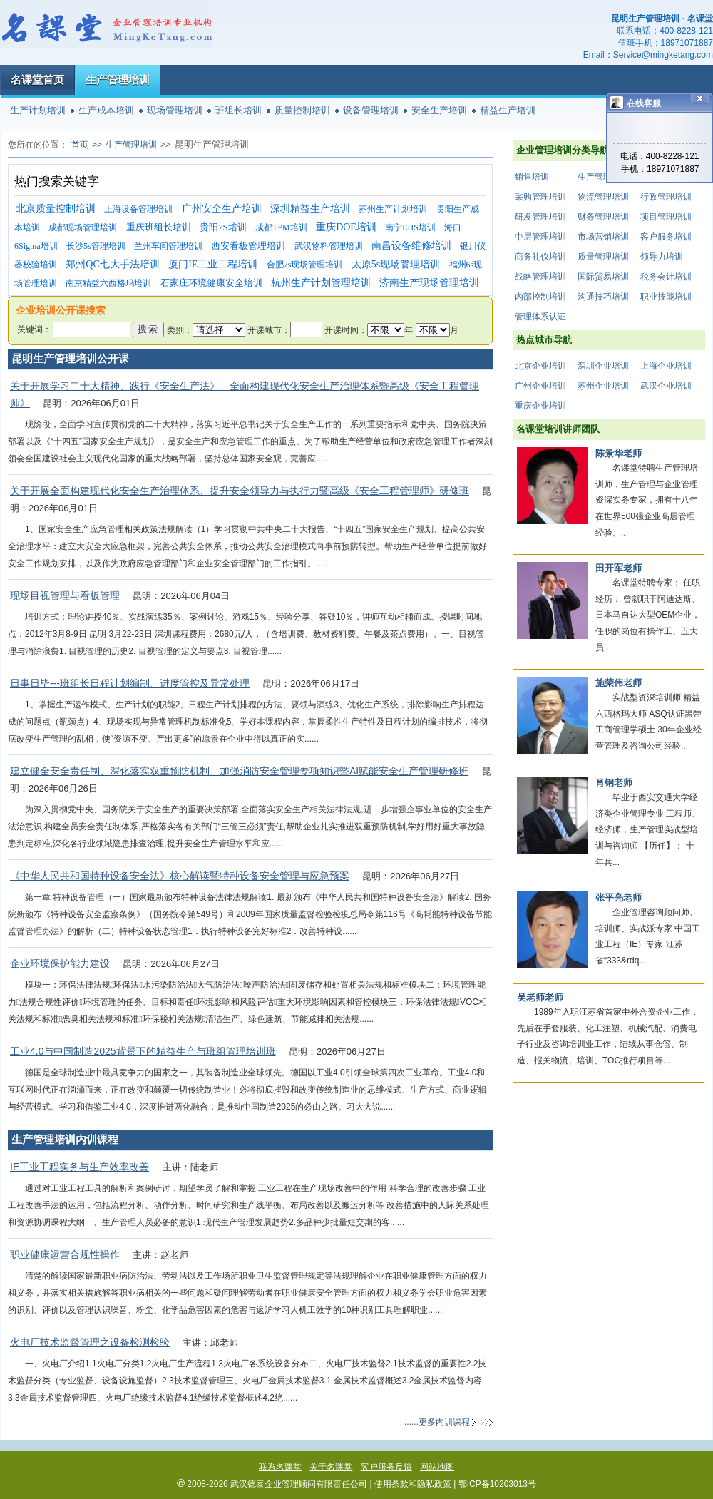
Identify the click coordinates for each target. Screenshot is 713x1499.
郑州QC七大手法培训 (112, 264)
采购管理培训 (540, 197)
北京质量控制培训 (56, 208)
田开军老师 (618, 568)
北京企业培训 (540, 366)
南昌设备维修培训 (411, 245)
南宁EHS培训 (410, 227)
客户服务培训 (666, 237)
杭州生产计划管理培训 (321, 282)
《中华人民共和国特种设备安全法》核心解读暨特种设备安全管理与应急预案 (179, 875)
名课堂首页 (37, 79)
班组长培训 (238, 110)
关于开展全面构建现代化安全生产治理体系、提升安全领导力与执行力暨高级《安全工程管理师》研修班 (239, 490)
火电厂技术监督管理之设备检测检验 (90, 1342)
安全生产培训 (439, 110)
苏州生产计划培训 (393, 209)
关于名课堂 (330, 1467)
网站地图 (437, 1467)
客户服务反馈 (386, 1467)
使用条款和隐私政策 (412, 1484)
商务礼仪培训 (540, 257)
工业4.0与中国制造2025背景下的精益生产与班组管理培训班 (143, 1051)
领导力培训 (661, 257)
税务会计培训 (666, 277)
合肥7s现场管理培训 (305, 265)
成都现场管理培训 (82, 227)
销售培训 (532, 177)
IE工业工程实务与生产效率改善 (79, 1166)
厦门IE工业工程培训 (212, 264)
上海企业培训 (666, 366)
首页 (79, 145)
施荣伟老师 (618, 682)
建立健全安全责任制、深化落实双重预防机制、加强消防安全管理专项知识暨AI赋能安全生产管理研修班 (239, 771)
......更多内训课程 (437, 1422)
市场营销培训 (603, 237)
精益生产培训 (507, 110)
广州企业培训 (540, 386)
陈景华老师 (618, 453)
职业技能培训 (666, 297)
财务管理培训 (603, 217)
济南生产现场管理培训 (429, 282)
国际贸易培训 (603, 277)
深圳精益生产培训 (310, 208)
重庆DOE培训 (346, 227)
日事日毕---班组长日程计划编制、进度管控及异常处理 (130, 683)
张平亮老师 (618, 897)
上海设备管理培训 (138, 209)
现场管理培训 (174, 110)
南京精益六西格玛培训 (108, 283)
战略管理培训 (540, 277)
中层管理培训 (540, 237)
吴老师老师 (540, 997)
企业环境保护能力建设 (60, 963)
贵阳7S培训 (223, 227)
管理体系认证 (540, 317)
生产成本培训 (106, 110)
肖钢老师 (613, 782)
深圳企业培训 (603, 366)
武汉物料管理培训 (328, 246)
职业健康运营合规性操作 (65, 1254)
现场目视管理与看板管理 (65, 595)
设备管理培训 (371, 110)
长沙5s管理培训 (95, 246)
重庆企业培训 (540, 406)
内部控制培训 (540, 297)
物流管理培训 (603, 197)
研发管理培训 (540, 217)
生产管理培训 (118, 79)
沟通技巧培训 (603, 297)
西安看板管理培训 (248, 245)
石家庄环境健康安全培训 (211, 282)
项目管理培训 (666, 217)
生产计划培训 (38, 110)
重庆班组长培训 (158, 227)
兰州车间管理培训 (168, 246)
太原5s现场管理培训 (396, 264)
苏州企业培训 (603, 386)
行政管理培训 (666, 197)
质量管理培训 (603, 257)
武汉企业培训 (666, 386)
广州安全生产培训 (222, 208)
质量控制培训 (302, 110)
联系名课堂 (280, 1467)
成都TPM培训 (281, 227)
